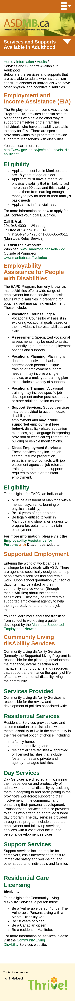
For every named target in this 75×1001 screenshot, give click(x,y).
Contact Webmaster (15, 972)
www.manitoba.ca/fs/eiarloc (25, 258)
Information (25, 62)
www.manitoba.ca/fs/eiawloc (43, 249)
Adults (42, 62)
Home (8, 62)
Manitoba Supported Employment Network (34, 627)
